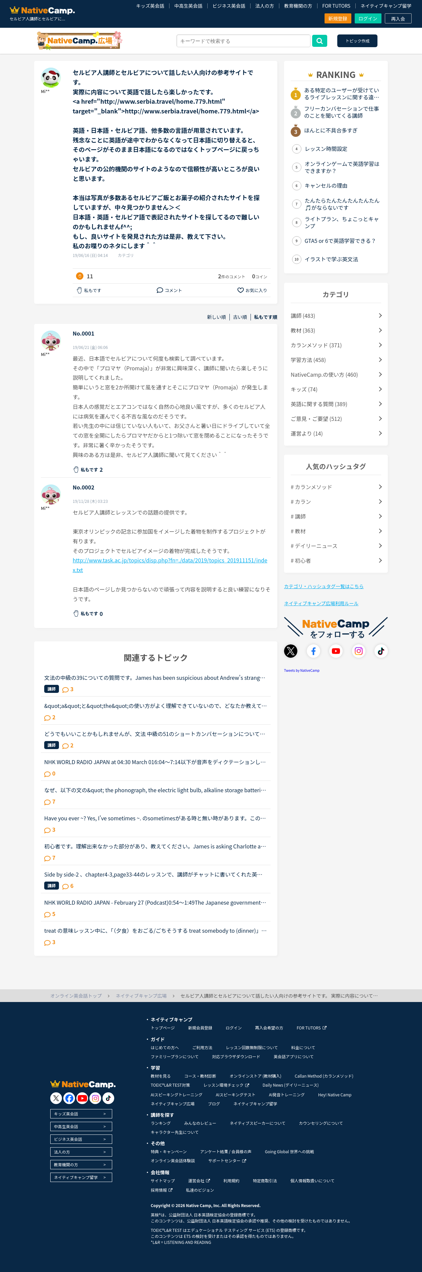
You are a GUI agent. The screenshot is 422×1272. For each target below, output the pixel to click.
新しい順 (216, 317)
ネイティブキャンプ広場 (173, 1103)
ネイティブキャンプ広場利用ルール (321, 603)
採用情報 (161, 1190)
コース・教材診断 (200, 1076)
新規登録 (338, 18)
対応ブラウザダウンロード (236, 1056)
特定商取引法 (265, 1180)
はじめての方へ (165, 1047)
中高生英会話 (188, 5)
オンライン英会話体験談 (173, 1160)
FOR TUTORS (336, 5)
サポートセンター (227, 1160)
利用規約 (231, 1180)
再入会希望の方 (269, 1027)
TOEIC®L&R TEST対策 (170, 1085)
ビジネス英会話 (228, 5)
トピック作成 (357, 40)
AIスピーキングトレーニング (176, 1094)
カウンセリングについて (321, 1123)
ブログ (214, 1103)
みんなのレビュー (200, 1123)
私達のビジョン (200, 1190)
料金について (303, 1047)
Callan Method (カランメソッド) (324, 1076)
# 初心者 (301, 560)
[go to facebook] (69, 1098)
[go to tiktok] (108, 1098)
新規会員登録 (200, 1027)
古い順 (240, 317)
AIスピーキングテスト (235, 1094)
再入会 (398, 18)
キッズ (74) (304, 389)
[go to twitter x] (56, 1098)
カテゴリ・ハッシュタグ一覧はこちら (324, 586)
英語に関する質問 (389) (319, 404)
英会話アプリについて (294, 1056)
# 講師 (298, 516)
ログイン (368, 18)
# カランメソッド (311, 487)
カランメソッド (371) (316, 345)
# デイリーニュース (314, 546)
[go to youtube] (82, 1098)
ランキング (161, 1123)
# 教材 (298, 531)
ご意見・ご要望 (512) (316, 419)
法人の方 (264, 5)
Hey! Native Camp (335, 1094)
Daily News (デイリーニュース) (291, 1085)
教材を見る (161, 1076)
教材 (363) (303, 330)
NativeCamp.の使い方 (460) (324, 374)
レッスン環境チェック (226, 1085)
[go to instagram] (95, 1098)
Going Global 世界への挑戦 (289, 1151)
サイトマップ (163, 1180)
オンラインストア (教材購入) (255, 1076)
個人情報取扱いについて (312, 1180)
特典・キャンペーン (169, 1151)
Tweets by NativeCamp (302, 670)
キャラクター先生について (175, 1132)
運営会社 (199, 1180)
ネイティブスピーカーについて (258, 1123)
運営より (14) (307, 433)
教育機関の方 (298, 5)
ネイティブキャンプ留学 (385, 5)
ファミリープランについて (175, 1056)
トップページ (163, 1027)
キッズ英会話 (150, 5)
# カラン (301, 501)
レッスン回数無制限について (252, 1047)
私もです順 (265, 317)
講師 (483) (303, 315)
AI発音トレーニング (287, 1094)
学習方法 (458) (308, 360)
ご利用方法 (202, 1047)
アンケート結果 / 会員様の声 (226, 1151)
